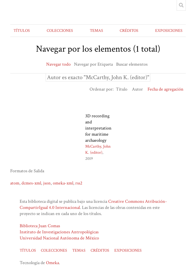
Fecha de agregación (165, 89)
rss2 (78, 183)
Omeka (52, 263)
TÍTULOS (22, 30)
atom (14, 183)
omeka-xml (63, 183)
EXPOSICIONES (168, 30)
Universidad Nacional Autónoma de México (59, 238)
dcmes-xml (31, 183)
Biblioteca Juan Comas (40, 226)
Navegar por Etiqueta (93, 64)
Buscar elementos (132, 64)
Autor (137, 89)
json (47, 183)
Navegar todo (58, 64)
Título (121, 89)
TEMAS (96, 30)
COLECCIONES (60, 30)
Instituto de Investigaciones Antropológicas (59, 232)
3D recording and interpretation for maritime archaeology (98, 128)
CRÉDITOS (129, 30)
